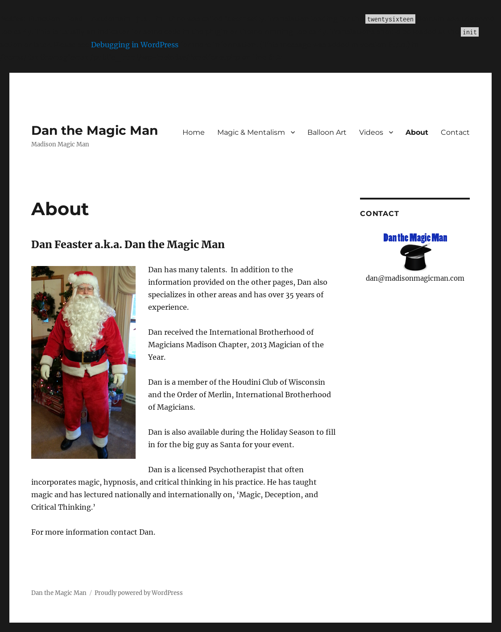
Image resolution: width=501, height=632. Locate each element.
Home (193, 132)
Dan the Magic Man (94, 130)
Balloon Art (327, 132)
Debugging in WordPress (134, 44)
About (417, 132)
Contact (455, 132)
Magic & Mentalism (251, 132)
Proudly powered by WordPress (139, 593)
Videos (371, 132)
